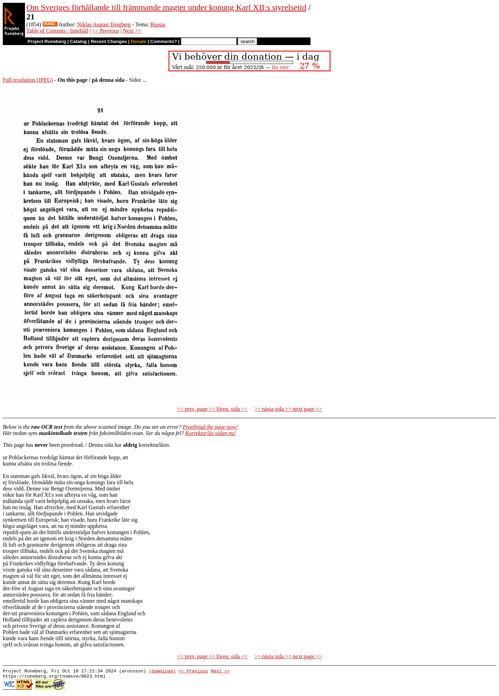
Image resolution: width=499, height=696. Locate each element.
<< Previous (105, 31)
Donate (138, 41)
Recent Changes (109, 41)
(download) (162, 672)
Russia (157, 24)
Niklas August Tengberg (104, 24)
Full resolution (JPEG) (28, 80)
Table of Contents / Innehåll (57, 31)
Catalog (78, 41)
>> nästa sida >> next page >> (288, 409)
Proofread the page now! (210, 427)
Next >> (132, 31)
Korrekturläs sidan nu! (210, 433)
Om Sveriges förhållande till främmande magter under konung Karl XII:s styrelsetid (166, 7)
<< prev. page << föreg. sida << (212, 409)
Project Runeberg (46, 41)
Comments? (163, 41)
